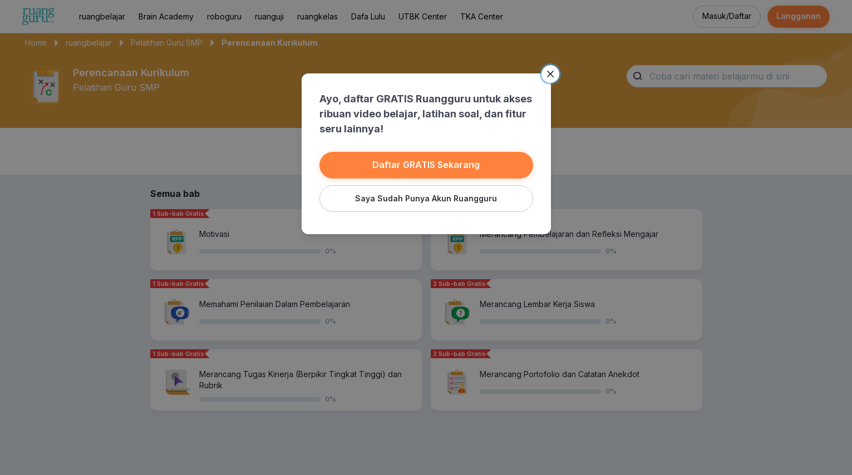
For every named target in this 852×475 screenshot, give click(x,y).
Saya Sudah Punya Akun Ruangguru (426, 198)
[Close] (550, 74)
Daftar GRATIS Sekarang (426, 164)
